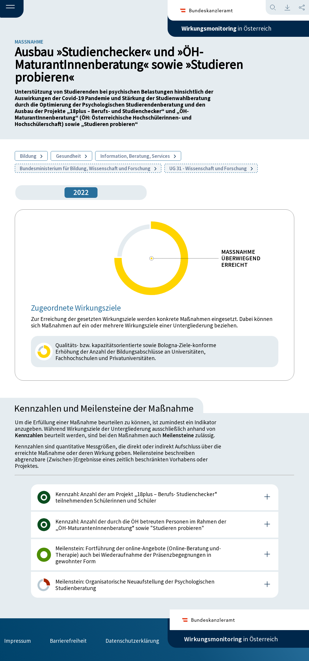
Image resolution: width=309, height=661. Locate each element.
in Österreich (231, 29)
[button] (12, 9)
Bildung (31, 156)
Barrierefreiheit (68, 639)
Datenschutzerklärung (132, 639)
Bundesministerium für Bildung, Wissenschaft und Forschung (88, 168)
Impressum (17, 639)
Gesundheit (71, 156)
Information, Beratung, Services (138, 156)
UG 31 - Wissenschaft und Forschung (211, 168)
